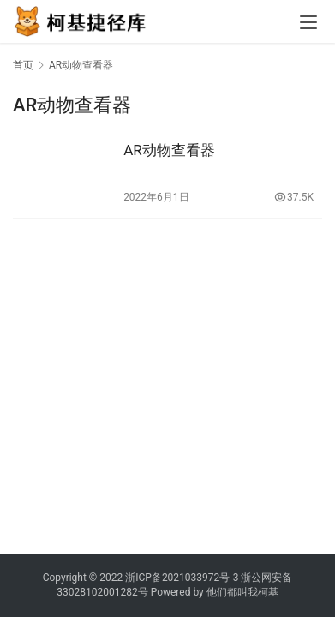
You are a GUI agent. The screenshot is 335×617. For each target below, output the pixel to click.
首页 (23, 65)
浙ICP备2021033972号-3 (181, 578)
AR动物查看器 (169, 150)
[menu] (308, 22)
